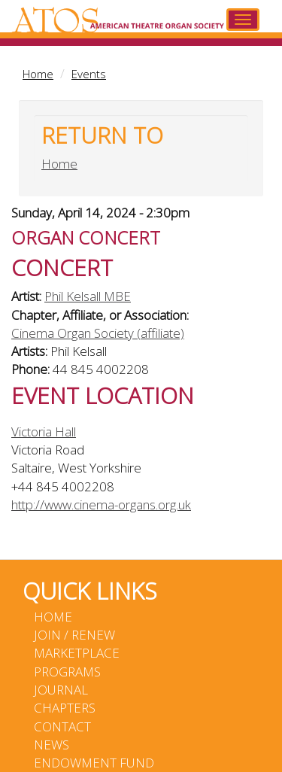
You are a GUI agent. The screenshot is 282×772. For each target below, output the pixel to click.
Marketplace (77, 652)
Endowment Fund (94, 762)
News (51, 744)
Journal (61, 689)
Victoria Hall (43, 431)
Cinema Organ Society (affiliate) (97, 333)
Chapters (65, 707)
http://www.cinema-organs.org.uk (101, 504)
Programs (67, 671)
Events (88, 73)
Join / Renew (74, 634)
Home (38, 73)
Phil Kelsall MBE (87, 296)
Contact (62, 726)
